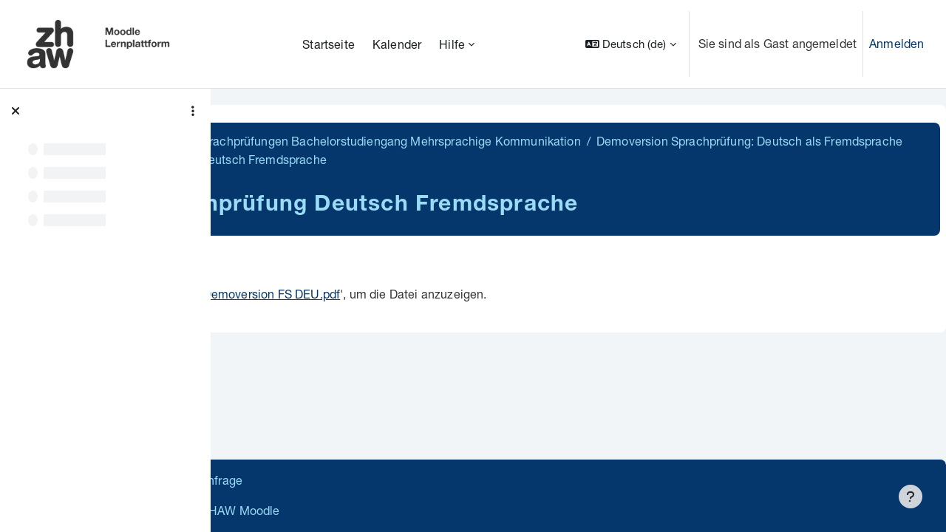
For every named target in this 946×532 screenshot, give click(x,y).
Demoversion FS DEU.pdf (445, 294)
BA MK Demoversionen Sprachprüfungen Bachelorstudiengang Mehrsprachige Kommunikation (496, 141)
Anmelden (896, 43)
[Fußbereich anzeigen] (910, 496)
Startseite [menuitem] (328, 44)
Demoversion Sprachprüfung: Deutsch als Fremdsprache (408, 159)
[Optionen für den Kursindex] (193, 111)
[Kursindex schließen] (15, 111)
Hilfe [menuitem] (452, 44)
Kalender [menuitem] (396, 44)
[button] (631, 44)
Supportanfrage (363, 480)
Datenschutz (268, 480)
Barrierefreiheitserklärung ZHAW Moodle (343, 510)
